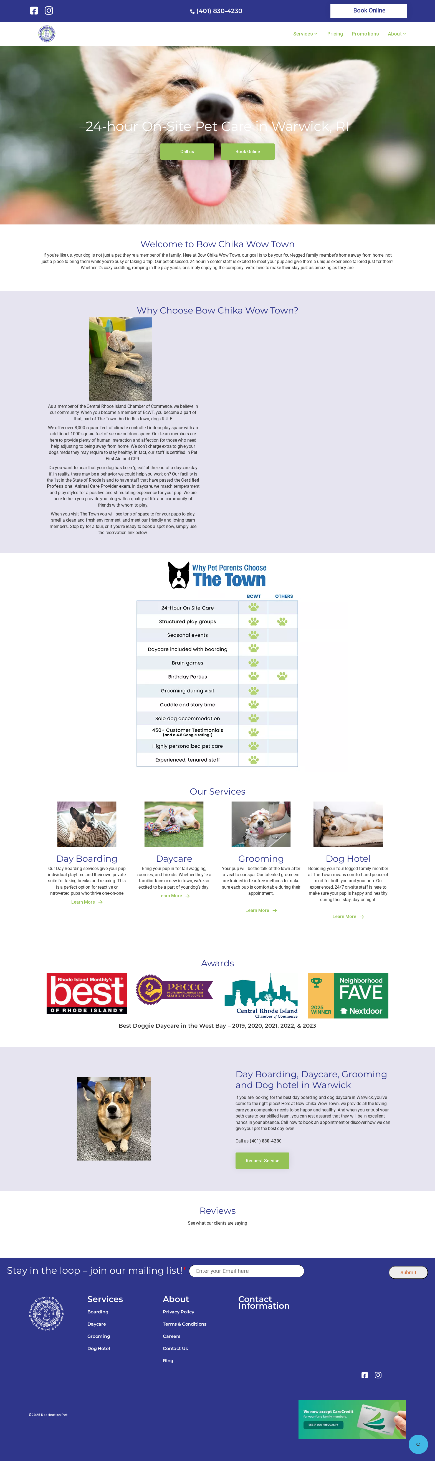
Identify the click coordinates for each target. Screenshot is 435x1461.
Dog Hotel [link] (98, 1348)
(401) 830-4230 (219, 11)
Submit (408, 1272)
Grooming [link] (98, 1336)
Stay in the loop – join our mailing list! (96, 1270)
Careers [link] (171, 1336)
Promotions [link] (365, 33)
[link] (35, 10)
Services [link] (303, 33)
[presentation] (346, 1271)
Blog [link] (168, 1360)
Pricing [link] (335, 33)
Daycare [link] (96, 1324)
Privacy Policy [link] (178, 1312)
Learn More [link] (87, 902)
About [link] (395, 33)
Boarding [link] (97, 1312)
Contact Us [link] (175, 1348)
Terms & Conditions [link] (184, 1324)
